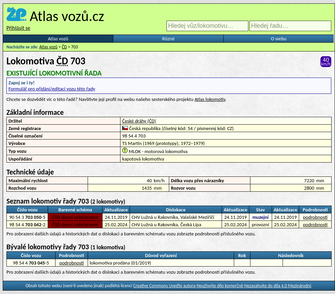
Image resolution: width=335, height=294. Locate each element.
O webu (278, 39)
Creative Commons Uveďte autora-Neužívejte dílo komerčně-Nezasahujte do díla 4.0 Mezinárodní (222, 286)
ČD (64, 47)
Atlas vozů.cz (67, 16)
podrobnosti (315, 217)
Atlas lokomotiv (210, 99)
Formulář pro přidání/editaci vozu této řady (51, 89)
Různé (168, 39)
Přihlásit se (18, 28)
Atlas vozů (58, 39)
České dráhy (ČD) (139, 121)
